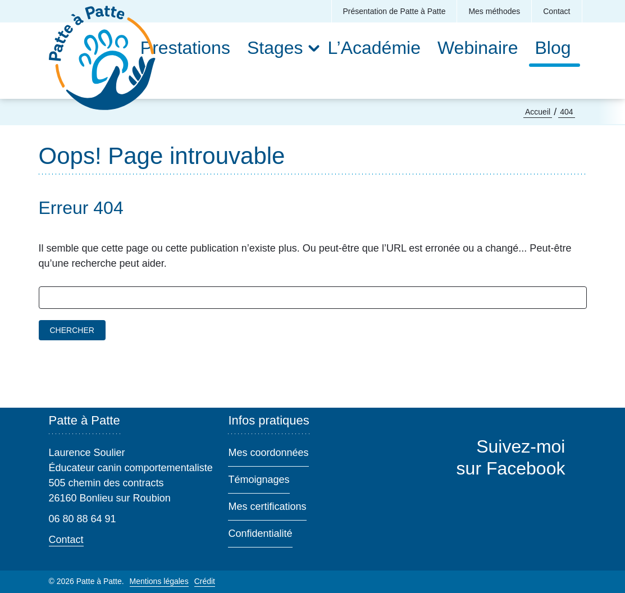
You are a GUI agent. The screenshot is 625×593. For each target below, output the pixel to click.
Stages (275, 48)
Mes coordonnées (268, 452)
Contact (556, 11)
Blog (553, 48)
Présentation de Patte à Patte (394, 11)
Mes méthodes (494, 11)
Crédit (204, 581)
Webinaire (477, 48)
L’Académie (374, 48)
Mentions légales (159, 581)
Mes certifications (267, 506)
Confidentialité (260, 533)
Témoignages (258, 479)
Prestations (185, 48)
